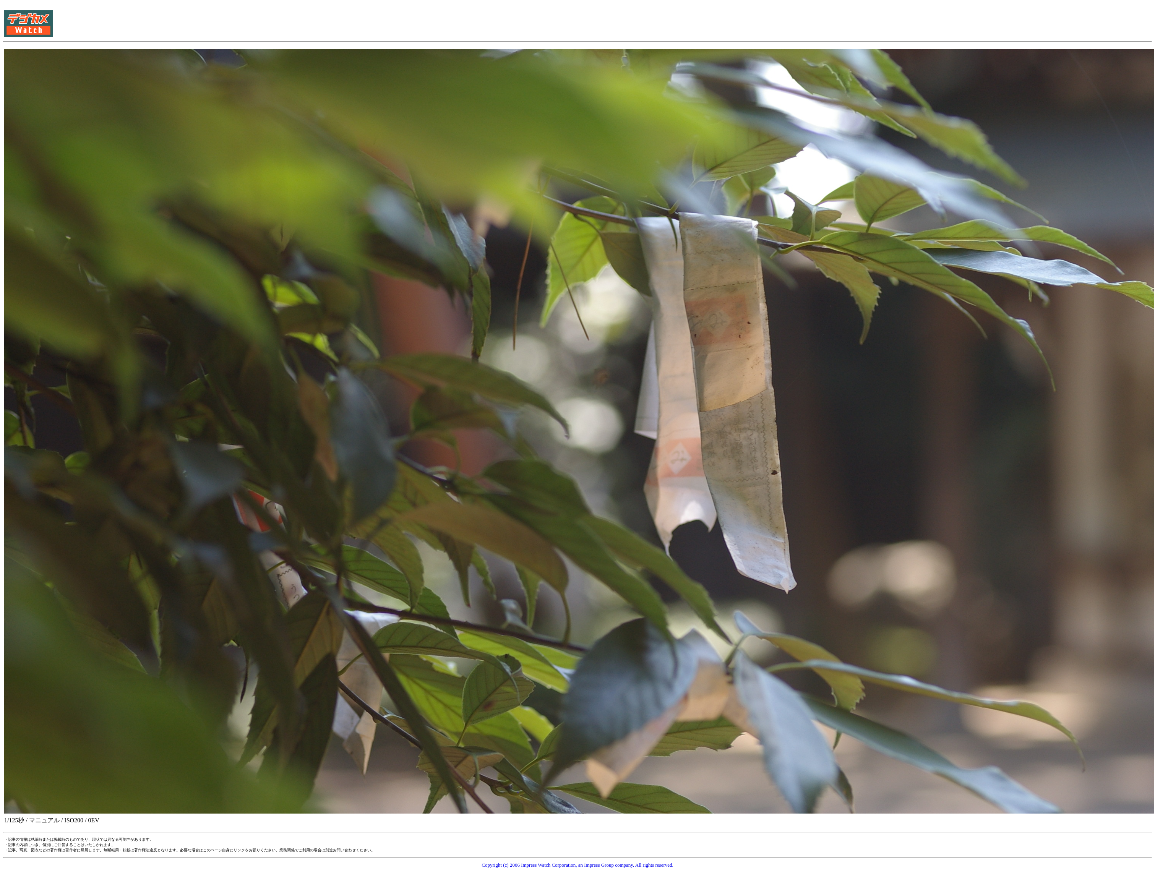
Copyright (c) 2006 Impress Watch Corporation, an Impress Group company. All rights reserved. (577, 865)
